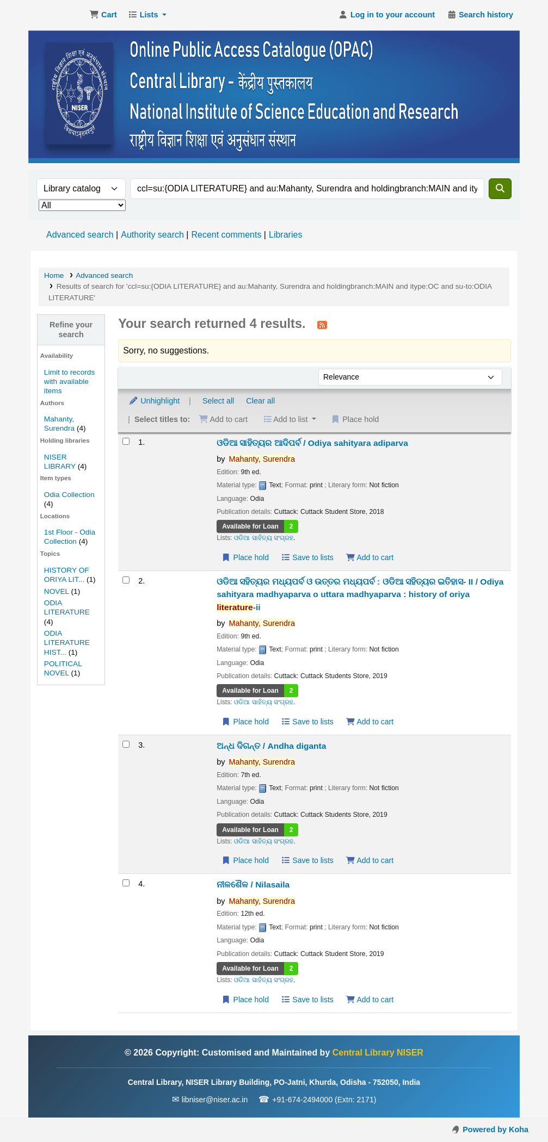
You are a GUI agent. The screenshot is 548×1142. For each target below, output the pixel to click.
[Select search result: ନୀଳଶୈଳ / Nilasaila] (126, 882)
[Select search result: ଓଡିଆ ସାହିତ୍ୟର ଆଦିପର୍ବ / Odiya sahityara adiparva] (126, 441)
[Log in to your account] (386, 15)
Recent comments (226, 234)
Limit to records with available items (69, 381)
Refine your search (71, 329)
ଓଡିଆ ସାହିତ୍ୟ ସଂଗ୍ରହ (263, 538)
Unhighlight (154, 400)
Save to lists (307, 557)
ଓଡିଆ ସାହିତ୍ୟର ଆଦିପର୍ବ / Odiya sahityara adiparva (312, 443)
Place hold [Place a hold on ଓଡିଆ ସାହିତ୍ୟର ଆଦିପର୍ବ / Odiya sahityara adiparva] (245, 557)
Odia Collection (69, 495)
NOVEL (56, 591)
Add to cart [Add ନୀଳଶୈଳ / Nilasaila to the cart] (369, 999)
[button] (103, 15)
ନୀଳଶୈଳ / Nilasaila (253, 884)
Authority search (152, 234)
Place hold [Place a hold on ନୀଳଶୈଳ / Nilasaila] (245, 999)
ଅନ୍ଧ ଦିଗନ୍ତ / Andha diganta (271, 745)
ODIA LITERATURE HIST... (67, 642)
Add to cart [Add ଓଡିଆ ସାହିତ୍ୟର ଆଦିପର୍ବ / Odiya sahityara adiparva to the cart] (369, 557)
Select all (218, 400)
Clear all (260, 400)
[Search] (500, 188)
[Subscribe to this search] (322, 324)
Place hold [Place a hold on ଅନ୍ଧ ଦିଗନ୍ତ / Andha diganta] (245, 860)
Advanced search (80, 234)
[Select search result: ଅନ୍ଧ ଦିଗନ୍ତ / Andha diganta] (126, 744)
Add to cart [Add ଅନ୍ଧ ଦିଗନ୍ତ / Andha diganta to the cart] (369, 860)
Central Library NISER (57, 15)
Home (54, 275)
